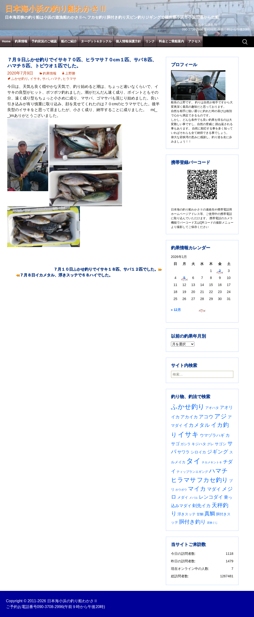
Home (6, 41)
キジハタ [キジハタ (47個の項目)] (199, 444)
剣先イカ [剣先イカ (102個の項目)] (201, 505)
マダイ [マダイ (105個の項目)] (214, 489)
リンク (150, 41)
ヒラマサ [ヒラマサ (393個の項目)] (183, 479)
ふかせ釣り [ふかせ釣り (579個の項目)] (188, 406)
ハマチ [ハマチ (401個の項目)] (218, 470)
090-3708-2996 (50, 607)
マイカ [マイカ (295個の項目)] (197, 489)
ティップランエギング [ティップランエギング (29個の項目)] (192, 472)
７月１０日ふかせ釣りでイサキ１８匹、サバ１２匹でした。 (106, 269)
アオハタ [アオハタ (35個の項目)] (212, 408)
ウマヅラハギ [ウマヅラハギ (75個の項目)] (212, 435)
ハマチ (56, 79)
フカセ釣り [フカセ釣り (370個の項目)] (212, 480)
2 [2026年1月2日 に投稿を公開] (220, 271)
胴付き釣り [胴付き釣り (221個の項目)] (192, 522)
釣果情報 (21, 41)
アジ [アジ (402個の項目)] (220, 416)
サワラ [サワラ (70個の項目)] (183, 452)
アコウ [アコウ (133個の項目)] (206, 416)
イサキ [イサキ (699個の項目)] (188, 434)
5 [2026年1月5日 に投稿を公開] (184, 278)
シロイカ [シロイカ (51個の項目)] (198, 452)
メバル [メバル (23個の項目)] (193, 497)
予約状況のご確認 (44, 41)
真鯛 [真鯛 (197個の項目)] (209, 514)
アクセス (194, 41)
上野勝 (70, 73)
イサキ (35, 79)
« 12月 (176, 310)
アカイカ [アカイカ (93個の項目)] (189, 416)
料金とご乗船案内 (171, 41)
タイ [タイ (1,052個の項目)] (193, 461)
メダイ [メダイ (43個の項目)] (182, 497)
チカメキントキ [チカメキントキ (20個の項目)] (212, 462)
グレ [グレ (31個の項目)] (210, 444)
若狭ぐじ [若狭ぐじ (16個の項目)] (212, 522)
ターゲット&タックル (96, 41)
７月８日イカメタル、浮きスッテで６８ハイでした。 (66, 275)
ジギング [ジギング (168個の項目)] (217, 451)
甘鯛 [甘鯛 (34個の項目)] (200, 514)
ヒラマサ (69, 79)
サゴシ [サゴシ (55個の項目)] (220, 444)
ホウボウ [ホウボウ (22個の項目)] (181, 489)
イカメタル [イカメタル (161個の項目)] (196, 425)
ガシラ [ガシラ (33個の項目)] (185, 444)
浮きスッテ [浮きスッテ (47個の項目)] (186, 514)
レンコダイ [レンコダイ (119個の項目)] (211, 497)
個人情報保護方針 (128, 41)
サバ (45, 79)
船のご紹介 (69, 41)
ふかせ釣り (19, 79)
